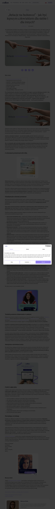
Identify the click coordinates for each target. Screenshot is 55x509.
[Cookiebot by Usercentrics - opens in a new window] (46, 246)
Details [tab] (27, 249)
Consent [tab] (11, 249)
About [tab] (43, 249)
